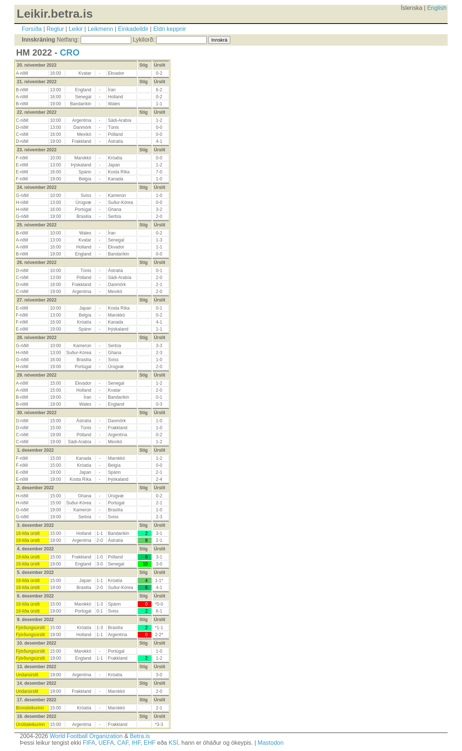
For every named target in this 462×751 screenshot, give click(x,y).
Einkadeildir (133, 29)
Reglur (55, 29)
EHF (149, 743)
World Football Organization (86, 736)
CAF (122, 743)
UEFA (106, 743)
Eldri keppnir (169, 29)
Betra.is (140, 736)
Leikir (76, 29)
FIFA (89, 743)
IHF (136, 743)
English (436, 8)
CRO (69, 52)
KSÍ (173, 743)
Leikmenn (100, 29)
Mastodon (270, 743)
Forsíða (32, 29)
